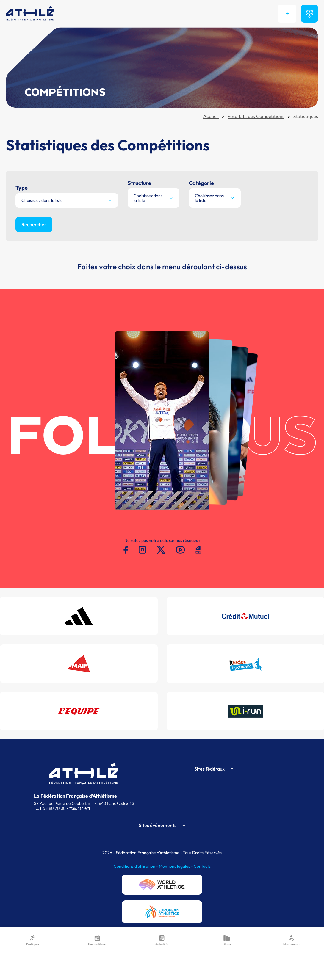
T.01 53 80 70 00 (49, 808)
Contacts (202, 866)
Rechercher (33, 224)
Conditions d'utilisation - (136, 866)
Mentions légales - (176, 866)
